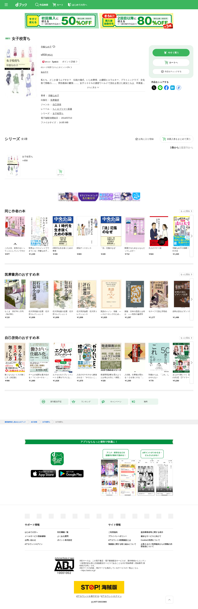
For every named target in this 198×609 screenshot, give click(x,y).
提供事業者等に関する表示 (152, 532)
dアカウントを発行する (87, 596)
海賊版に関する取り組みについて (122, 544)
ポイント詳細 (68, 61)
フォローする (53, 46)
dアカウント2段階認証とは (119, 540)
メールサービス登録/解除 (35, 536)
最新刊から (187, 147)
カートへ (173, 62)
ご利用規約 (113, 532)
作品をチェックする (173, 71)
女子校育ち (27, 156)
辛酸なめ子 (46, 47)
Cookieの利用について (150, 540)
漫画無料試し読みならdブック (15, 422)
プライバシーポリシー (117, 536)
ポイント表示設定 (64, 540)
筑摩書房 (54, 100)
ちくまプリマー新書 (62, 109)
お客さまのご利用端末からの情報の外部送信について (156, 545)
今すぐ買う (173, 52)
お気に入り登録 (146, 139)
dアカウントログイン (34, 544)
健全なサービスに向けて (151, 536)
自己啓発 (57, 104)
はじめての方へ (31, 532)
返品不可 (44, 72)
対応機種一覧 (62, 532)
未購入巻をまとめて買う (179, 139)
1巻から (174, 147)
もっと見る (185, 211)
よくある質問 (62, 536)
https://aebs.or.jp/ (88, 570)
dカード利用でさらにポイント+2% (55, 67)
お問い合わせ (30, 540)
